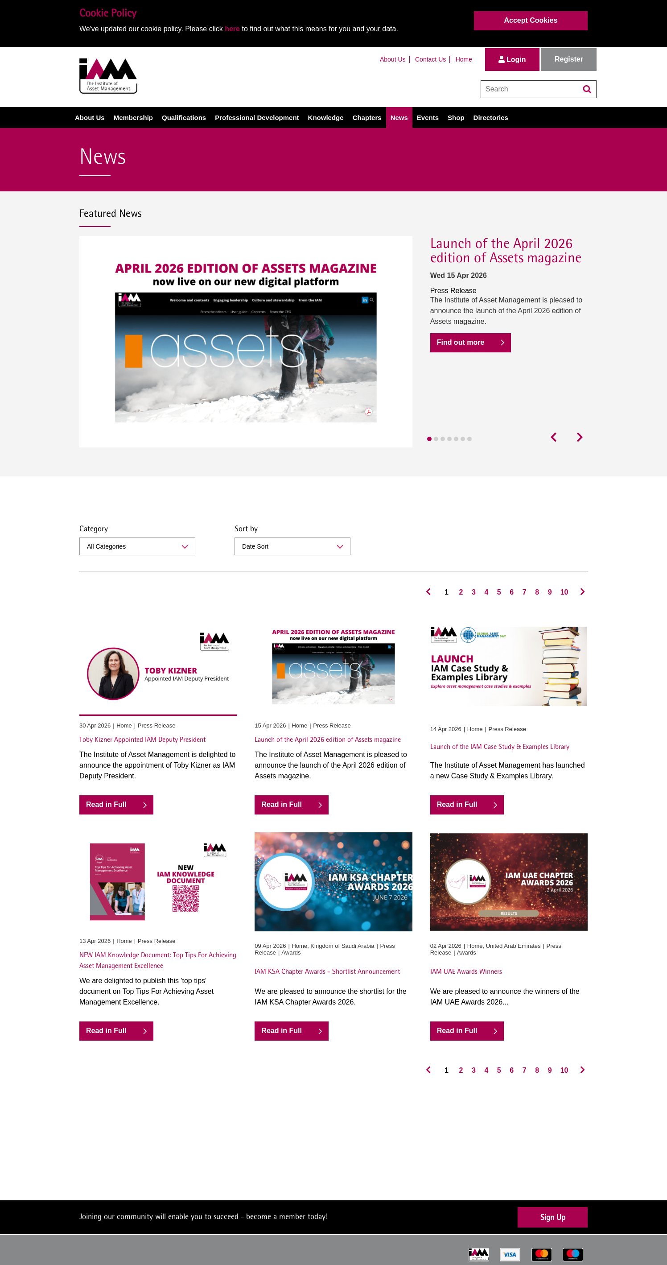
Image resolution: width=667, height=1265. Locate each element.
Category (93, 528)
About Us (393, 59)
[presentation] (556, 437)
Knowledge (326, 117)
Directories (490, 117)
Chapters (367, 117)
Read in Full (106, 804)
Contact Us (430, 59)
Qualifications (184, 117)
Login (512, 59)
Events (428, 117)
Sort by (246, 528)
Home (464, 59)
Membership (133, 117)
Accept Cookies (530, 20)
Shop (456, 117)
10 (564, 592)
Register (569, 59)
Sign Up (552, 1217)
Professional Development (257, 117)
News (399, 117)
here (232, 29)
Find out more (461, 342)
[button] (429, 439)
